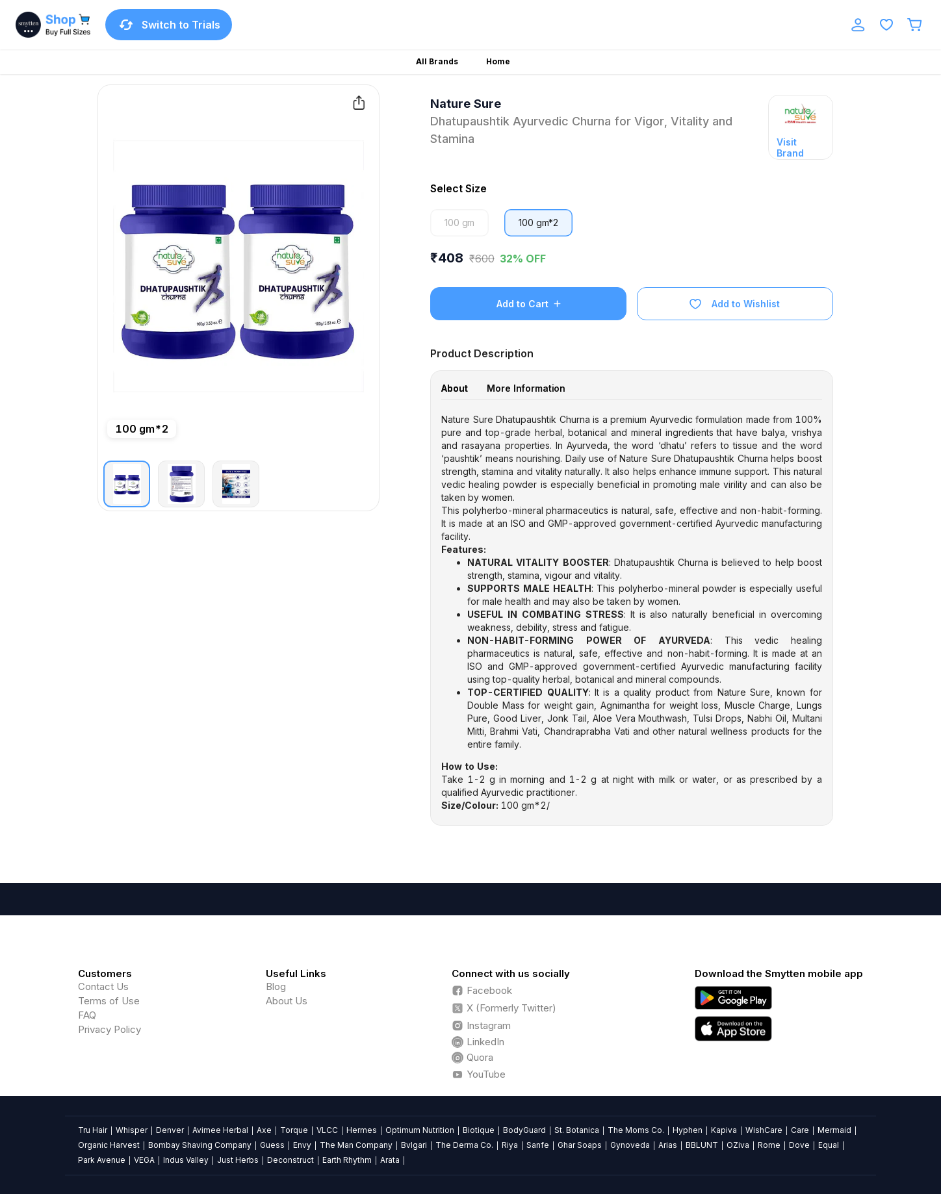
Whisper (132, 1130)
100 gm (459, 222)
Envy (302, 1145)
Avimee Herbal (220, 1130)
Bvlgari (414, 1145)
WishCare (763, 1130)
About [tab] (454, 388)
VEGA (144, 1160)
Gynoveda (630, 1145)
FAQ (87, 1015)
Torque (294, 1130)
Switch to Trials (168, 25)
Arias (667, 1145)
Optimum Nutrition (419, 1130)
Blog (276, 986)
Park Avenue (101, 1160)
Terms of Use (109, 1001)
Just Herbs (238, 1160)
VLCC (327, 1130)
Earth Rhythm (347, 1160)
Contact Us (103, 986)
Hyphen (688, 1130)
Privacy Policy (109, 1029)
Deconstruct (290, 1160)
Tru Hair (92, 1130)
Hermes (361, 1130)
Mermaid (834, 1130)
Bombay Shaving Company (199, 1145)
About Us (286, 1001)
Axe (264, 1130)
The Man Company (356, 1145)
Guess (272, 1145)
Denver (170, 1130)
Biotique (479, 1130)
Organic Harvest (109, 1145)
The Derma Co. (464, 1145)
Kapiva (724, 1130)
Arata (390, 1160)
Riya (510, 1145)
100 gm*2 (538, 222)
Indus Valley (186, 1160)
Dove (799, 1145)
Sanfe (537, 1145)
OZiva (738, 1145)
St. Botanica (576, 1130)
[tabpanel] (631, 612)
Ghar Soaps (580, 1145)
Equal (828, 1145)
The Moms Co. (636, 1130)
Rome (769, 1145)
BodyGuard (524, 1130)
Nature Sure (465, 103)
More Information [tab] (526, 388)
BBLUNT (702, 1145)
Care (800, 1130)
